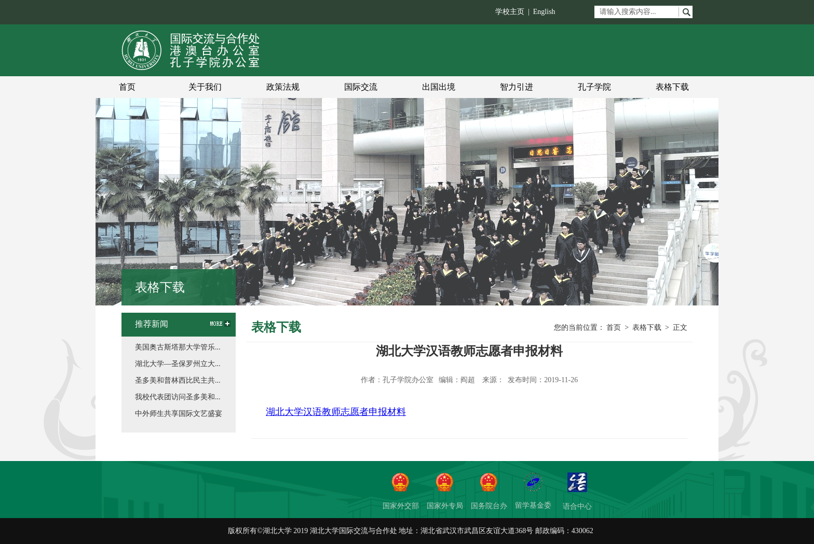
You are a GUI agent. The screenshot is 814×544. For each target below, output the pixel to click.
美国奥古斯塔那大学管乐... (178, 347)
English (544, 12)
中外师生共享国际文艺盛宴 (178, 413)
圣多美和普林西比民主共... (178, 380)
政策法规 (283, 86)
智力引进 (516, 86)
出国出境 (438, 86)
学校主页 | (514, 12)
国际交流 (360, 86)
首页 (127, 86)
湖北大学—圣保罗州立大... (178, 364)
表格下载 (672, 86)
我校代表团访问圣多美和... (178, 397)
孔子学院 (594, 86)
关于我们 (205, 86)
